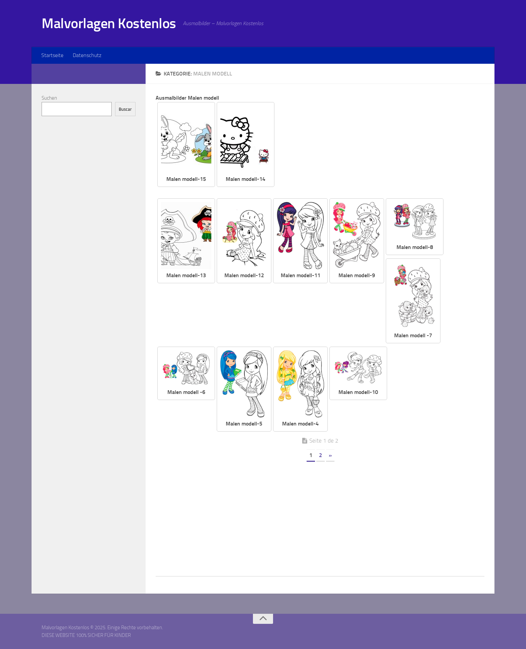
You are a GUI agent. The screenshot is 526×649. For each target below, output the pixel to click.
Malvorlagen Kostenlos (109, 23)
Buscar (125, 109)
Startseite (52, 55)
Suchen (49, 98)
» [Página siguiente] (330, 455)
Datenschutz (87, 55)
